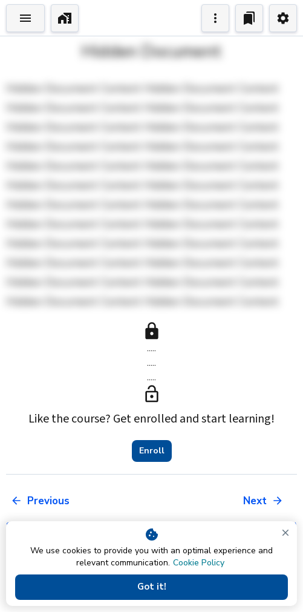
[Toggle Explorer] (25, 18)
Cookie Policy (198, 562)
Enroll (152, 451)
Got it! (151, 587)
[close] (285, 532)
